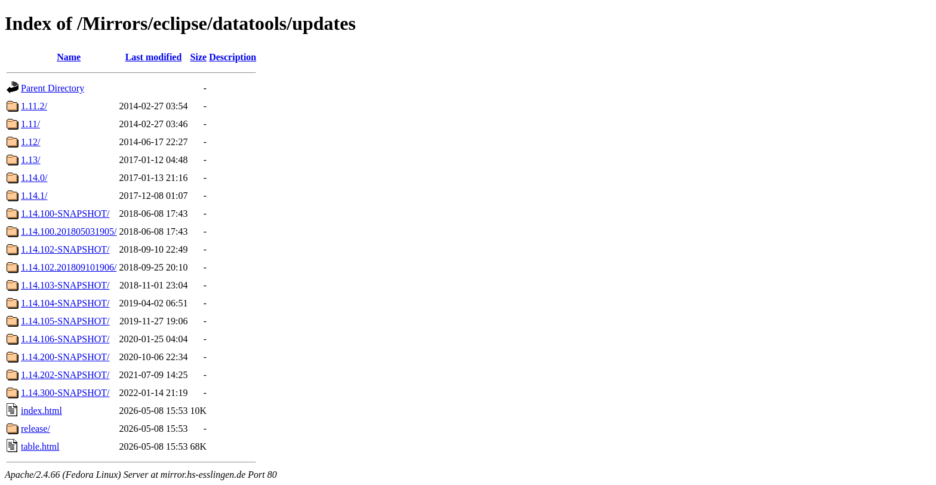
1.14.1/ (34, 196)
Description (232, 57)
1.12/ (30, 142)
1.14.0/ (34, 178)
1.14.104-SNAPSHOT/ (65, 303)
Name (69, 57)
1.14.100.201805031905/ (68, 231)
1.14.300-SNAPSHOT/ (65, 393)
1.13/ (30, 160)
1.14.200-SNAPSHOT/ (65, 357)
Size (198, 57)
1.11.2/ (34, 106)
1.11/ (30, 124)
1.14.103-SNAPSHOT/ (65, 285)
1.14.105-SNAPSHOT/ (65, 321)
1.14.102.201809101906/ (68, 267)
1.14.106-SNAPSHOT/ (65, 339)
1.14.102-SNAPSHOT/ (65, 249)
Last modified (153, 57)
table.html (40, 446)
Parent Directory (52, 88)
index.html (41, 411)
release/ (35, 428)
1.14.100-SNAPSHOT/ (65, 213)
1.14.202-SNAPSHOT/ (65, 375)
